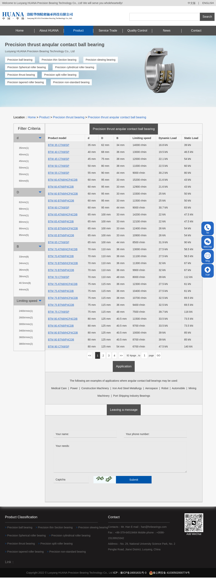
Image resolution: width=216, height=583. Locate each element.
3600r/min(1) (26, 342)
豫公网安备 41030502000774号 (169, 578)
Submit (133, 485)
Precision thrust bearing (21, 74)
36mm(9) (24, 275)
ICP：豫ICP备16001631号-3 (129, 578)
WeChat (208, 243)
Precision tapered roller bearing (25, 82)
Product (78, 30)
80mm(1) (24, 227)
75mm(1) (24, 221)
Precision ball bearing (19, 59)
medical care (59, 393)
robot (164, 393)
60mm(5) (24, 186)
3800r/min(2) (26, 349)
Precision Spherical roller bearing (26, 67)
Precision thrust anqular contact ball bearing (117, 123)
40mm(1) (24, 160)
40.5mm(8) (25, 288)
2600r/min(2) (26, 323)
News (166, 30)
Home (20, 30)
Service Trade (108, 30)
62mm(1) (24, 207)
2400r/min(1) (26, 316)
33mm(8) (24, 262)
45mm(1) (24, 166)
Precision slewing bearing (100, 59)
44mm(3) (24, 295)
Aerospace (151, 393)
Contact (196, 30)
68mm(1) (24, 214)
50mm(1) (24, 173)
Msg (207, 257)
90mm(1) (24, 234)
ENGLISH (208, 3)
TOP (207, 271)
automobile (178, 393)
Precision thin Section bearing (59, 59)
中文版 (192, 3)
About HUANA (48, 30)
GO (158, 361)
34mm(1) (24, 268)
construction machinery (95, 393)
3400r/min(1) (26, 336)
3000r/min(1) (26, 329)
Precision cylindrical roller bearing (74, 67)
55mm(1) (24, 179)
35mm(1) (24, 153)
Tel (207, 229)
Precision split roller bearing (60, 74)
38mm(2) (24, 281)
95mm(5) (24, 240)
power (74, 393)
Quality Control (137, 30)
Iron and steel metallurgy (127, 393)
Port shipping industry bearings (131, 401)
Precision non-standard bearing (71, 82)
